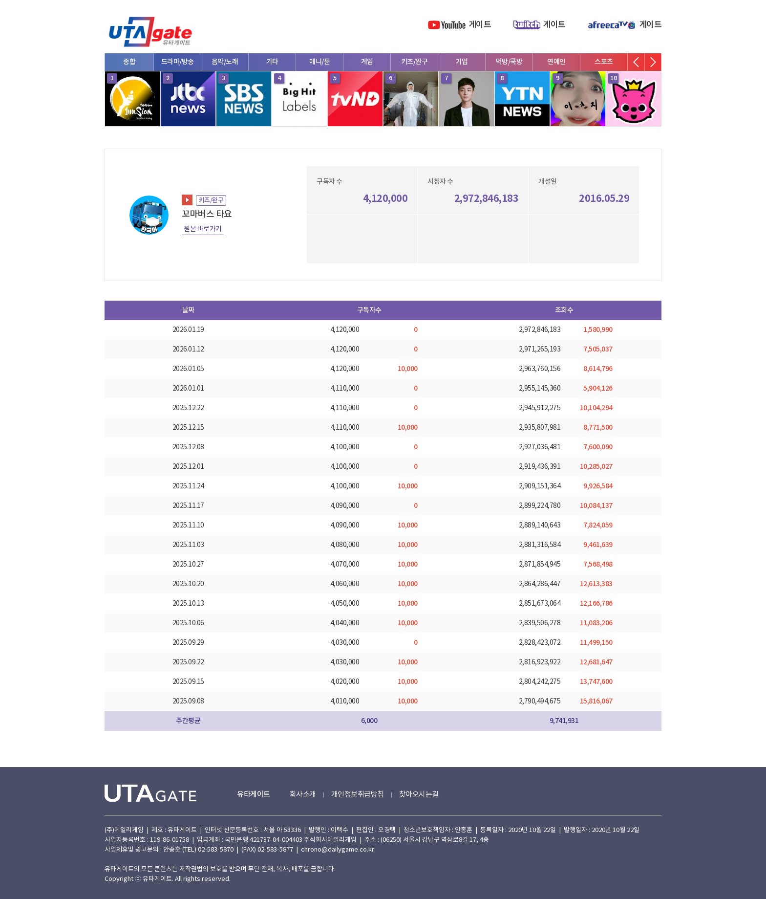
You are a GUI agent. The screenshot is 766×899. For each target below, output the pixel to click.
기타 (272, 62)
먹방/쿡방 (509, 62)
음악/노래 (225, 62)
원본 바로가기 (203, 229)
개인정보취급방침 (357, 794)
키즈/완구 (414, 62)
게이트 (479, 25)
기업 (462, 62)
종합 (129, 62)
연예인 (556, 62)
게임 (367, 62)
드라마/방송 (177, 62)
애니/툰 (319, 62)
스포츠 (604, 62)
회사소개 (303, 794)
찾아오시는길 (419, 794)
